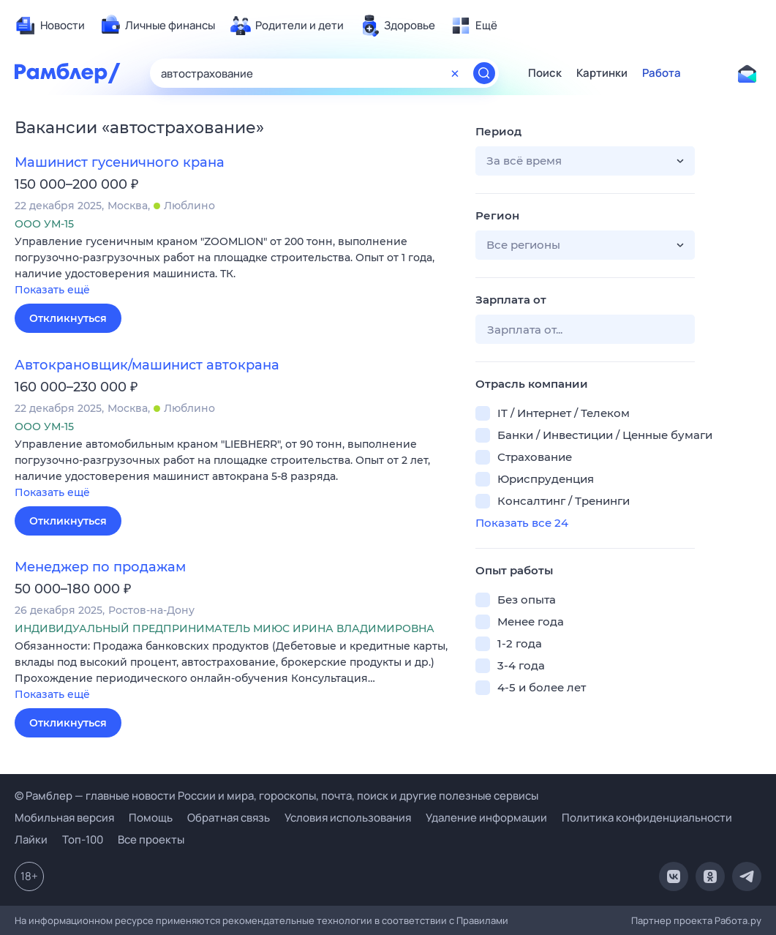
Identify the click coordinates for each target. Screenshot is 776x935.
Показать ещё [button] (52, 289)
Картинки (602, 73)
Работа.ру (738, 920)
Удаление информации (486, 817)
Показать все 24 (521, 523)
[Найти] (484, 73)
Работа (661, 73)
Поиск (545, 73)
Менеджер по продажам (100, 567)
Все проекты (151, 839)
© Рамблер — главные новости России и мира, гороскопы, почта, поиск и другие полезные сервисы (276, 795)
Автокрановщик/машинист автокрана (147, 365)
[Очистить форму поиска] (455, 73)
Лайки (31, 839)
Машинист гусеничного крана (120, 162)
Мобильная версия (64, 817)
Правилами (482, 920)
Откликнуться (68, 318)
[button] (234, 266)
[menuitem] (50, 26)
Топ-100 (82, 839)
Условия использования (348, 817)
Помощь (151, 817)
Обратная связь (228, 817)
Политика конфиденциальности (647, 817)
